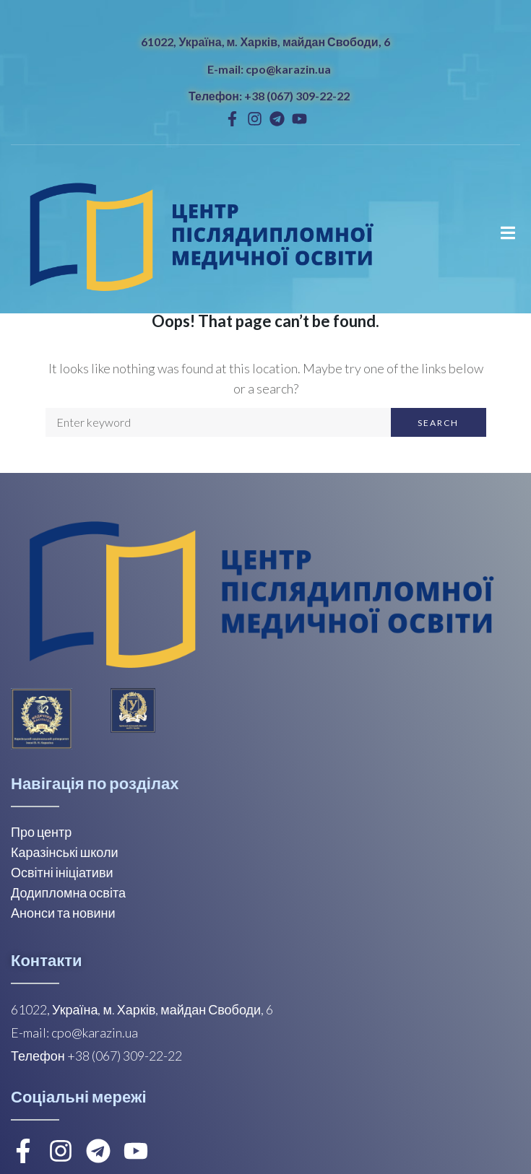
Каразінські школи (64, 852)
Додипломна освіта (68, 892)
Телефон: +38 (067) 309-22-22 (269, 96)
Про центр (41, 832)
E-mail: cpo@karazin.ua (269, 69)
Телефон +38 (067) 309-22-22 (96, 1056)
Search (438, 422)
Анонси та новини (63, 913)
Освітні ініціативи (62, 872)
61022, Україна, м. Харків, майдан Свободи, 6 (265, 41)
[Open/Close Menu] (507, 232)
